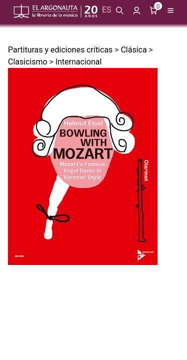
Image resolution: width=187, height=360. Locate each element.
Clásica (134, 49)
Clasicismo (27, 61)
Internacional (78, 61)
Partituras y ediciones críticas (60, 49)
